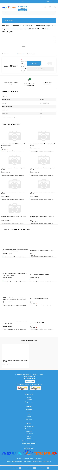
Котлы (29, 437)
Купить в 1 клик (40, 69)
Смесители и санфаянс (29, 444)
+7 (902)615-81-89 (22, 8)
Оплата (29, 398)
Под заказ (23, 72)
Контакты (29, 420)
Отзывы (29, 417)
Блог (29, 415)
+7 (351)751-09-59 (22, 6)
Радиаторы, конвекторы (29, 441)
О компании (29, 410)
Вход (45, 1)
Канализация (29, 429)
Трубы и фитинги (29, 449)
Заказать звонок (23, 10)
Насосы (29, 439)
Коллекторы (29, 432)
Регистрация (51, 1)
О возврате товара (21, 54)
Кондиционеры (29, 434)
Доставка (29, 400)
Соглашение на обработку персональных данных (29, 459)
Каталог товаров (29, 20)
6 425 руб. (7, 365)
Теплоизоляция (29, 446)
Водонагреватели (29, 427)
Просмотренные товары (29, 341)
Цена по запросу (43, 150)
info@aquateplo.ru (29, 377)
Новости (29, 412)
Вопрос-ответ (29, 402)
